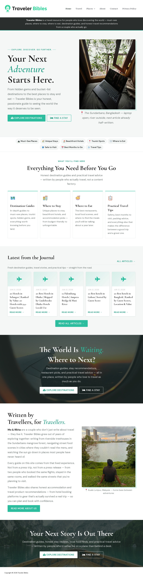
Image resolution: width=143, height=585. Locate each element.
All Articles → (126, 261)
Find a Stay (59, 118)
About (105, 8)
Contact (115, 8)
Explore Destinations (26, 118)
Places (94, 9)
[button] (97, 9)
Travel (83, 8)
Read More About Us (24, 508)
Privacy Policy (130, 8)
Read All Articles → (71, 323)
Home (73, 8)
